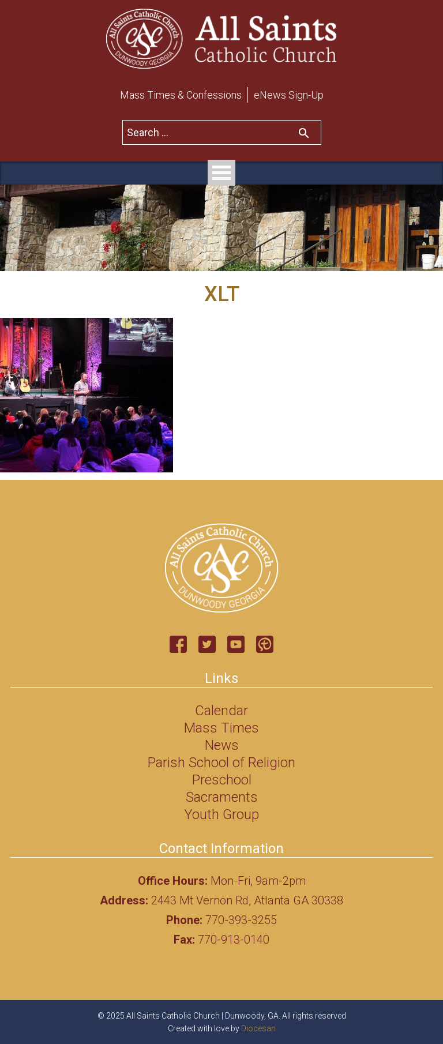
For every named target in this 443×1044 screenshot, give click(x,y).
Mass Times (221, 728)
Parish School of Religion (221, 762)
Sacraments (222, 797)
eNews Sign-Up (289, 95)
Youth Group (221, 814)
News (222, 745)
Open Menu (221, 173)
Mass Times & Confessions (181, 95)
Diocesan (258, 1028)
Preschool (221, 780)
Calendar (221, 711)
